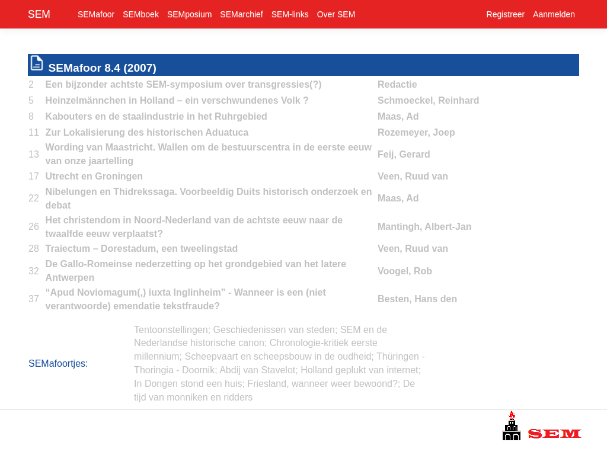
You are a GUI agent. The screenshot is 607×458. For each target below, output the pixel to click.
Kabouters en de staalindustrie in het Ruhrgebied (156, 116)
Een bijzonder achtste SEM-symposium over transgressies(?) (184, 84)
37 (33, 299)
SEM (39, 14)
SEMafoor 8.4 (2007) (102, 68)
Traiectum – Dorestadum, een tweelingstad (142, 249)
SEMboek (141, 14)
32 (33, 271)
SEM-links (290, 14)
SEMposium (189, 14)
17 (33, 176)
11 (33, 132)
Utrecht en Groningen (94, 176)
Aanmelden (554, 14)
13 (33, 154)
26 (33, 227)
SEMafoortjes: (58, 363)
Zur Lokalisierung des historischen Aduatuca (147, 132)
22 (33, 198)
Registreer (506, 14)
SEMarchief (241, 14)
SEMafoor (96, 14)
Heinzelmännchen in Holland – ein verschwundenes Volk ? (177, 100)
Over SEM (336, 14)
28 (33, 249)
